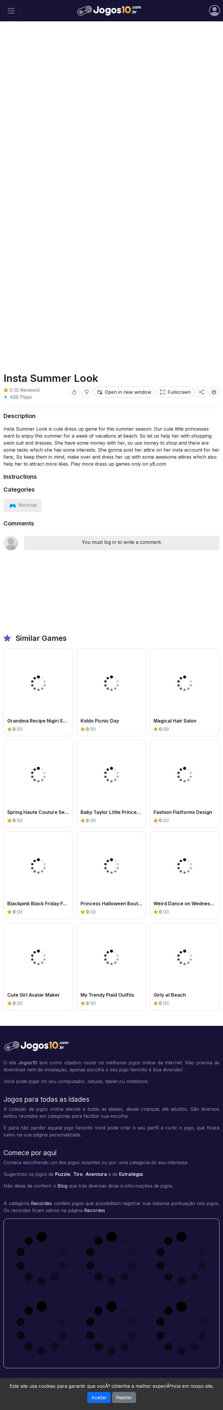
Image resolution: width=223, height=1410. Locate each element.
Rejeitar (124, 1397)
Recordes (41, 1203)
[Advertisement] (111, 71)
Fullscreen (175, 392)
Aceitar (99, 1397)
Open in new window (124, 392)
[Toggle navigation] (11, 11)
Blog (62, 1186)
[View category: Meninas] (22, 505)
